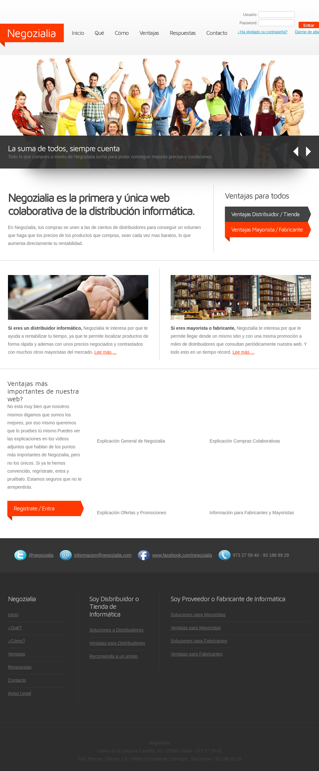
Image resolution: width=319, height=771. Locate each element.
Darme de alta (307, 32)
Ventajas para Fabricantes (197, 654)
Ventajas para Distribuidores (117, 643)
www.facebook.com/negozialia (182, 555)
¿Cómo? (16, 640)
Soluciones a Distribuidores (116, 630)
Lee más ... (105, 352)
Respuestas (20, 667)
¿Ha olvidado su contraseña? (262, 32)
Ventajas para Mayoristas (196, 627)
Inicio (13, 614)
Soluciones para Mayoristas (198, 614)
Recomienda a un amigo (113, 656)
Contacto (17, 680)
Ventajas (16, 654)
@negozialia (41, 555)
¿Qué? (15, 627)
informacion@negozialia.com (102, 555)
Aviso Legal (19, 693)
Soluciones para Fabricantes (199, 640)
